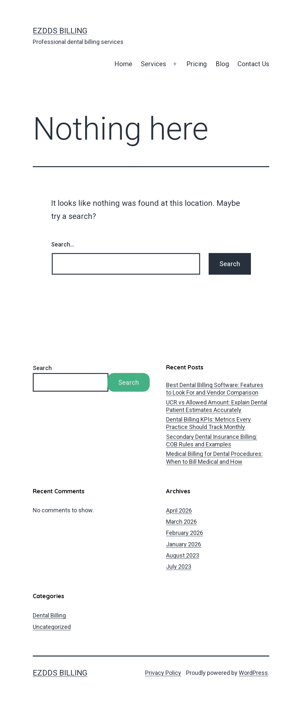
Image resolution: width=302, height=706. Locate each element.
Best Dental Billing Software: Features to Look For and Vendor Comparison (214, 389)
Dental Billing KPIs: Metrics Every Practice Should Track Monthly (208, 423)
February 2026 (184, 532)
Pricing (196, 64)
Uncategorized (52, 626)
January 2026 (183, 544)
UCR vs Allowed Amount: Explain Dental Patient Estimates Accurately (216, 406)
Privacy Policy (163, 672)
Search (42, 367)
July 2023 (178, 566)
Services (153, 64)
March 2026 (181, 521)
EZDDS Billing (60, 30)
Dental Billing (49, 615)
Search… (62, 244)
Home (123, 64)
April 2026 (179, 510)
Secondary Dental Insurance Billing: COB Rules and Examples (211, 440)
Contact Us (253, 64)
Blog (222, 64)
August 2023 (182, 555)
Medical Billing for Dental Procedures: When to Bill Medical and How (214, 457)
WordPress (253, 672)
